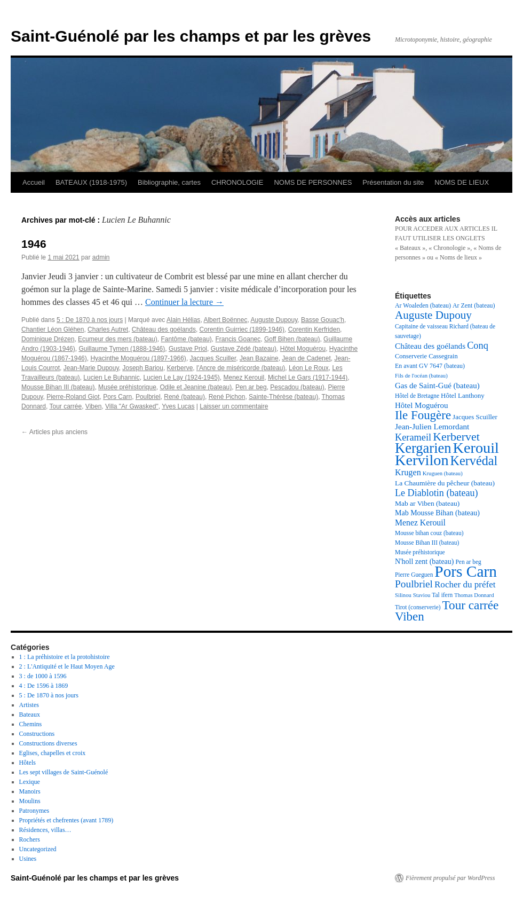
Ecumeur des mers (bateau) (117, 339)
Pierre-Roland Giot (72, 397)
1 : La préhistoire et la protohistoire (64, 657)
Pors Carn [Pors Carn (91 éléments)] (465, 571)
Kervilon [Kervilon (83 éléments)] (422, 460)
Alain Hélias (183, 320)
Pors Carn (117, 397)
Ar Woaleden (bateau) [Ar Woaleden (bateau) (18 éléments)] (423, 305)
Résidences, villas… (45, 830)
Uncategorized (38, 849)
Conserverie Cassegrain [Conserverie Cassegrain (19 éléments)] (426, 356)
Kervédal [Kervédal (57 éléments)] (474, 460)
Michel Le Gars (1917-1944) (307, 377)
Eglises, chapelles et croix (52, 753)
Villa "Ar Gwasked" (132, 406)
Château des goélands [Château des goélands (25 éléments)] (430, 345)
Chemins (30, 724)
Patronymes (34, 810)
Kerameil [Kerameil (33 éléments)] (413, 437)
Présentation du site (393, 182)
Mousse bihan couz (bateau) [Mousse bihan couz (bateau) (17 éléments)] (429, 533)
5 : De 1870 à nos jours (90, 320)
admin (101, 257)
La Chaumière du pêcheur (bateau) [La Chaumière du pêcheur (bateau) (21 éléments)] (445, 483)
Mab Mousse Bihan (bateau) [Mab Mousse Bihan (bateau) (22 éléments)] (437, 513)
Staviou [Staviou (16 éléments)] (422, 595)
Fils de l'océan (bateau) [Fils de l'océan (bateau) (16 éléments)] (421, 376)
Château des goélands (164, 329)
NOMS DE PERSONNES (313, 182)
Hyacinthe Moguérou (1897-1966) (138, 358)
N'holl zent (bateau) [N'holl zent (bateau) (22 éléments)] (424, 561)
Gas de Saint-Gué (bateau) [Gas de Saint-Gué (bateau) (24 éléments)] (437, 385)
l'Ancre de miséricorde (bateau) (240, 368)
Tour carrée (65, 406)
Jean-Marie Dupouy (91, 368)
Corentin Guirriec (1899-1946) (242, 329)
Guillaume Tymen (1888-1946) (121, 348)
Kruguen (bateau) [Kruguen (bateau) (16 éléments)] (443, 473)
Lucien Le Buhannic (111, 377)
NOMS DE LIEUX (461, 182)
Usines (28, 858)
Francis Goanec (238, 339)
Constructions (37, 733)
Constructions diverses (48, 743)
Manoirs (30, 791)
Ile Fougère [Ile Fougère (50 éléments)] (423, 415)
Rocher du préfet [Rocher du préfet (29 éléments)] (465, 584)
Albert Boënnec (225, 320)
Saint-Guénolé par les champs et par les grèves (191, 36)
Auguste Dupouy (273, 320)
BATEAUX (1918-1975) (91, 182)
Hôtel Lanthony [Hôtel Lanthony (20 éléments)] (463, 395)
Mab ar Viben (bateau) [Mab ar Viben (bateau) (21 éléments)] (427, 503)
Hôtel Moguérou (303, 348)
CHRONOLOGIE (237, 182)
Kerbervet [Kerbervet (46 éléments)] (456, 436)
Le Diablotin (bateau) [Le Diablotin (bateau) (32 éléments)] (436, 493)
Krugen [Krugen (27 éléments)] (408, 472)
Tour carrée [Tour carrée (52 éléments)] (470, 605)
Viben (93, 406)
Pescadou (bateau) (297, 387)
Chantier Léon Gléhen (52, 329)
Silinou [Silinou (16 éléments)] (403, 595)
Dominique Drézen (47, 339)
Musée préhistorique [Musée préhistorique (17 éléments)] (420, 552)
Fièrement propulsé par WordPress (450, 878)
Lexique (29, 782)
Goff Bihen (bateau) (292, 339)
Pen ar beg (251, 387)
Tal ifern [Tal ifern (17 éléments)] (442, 595)
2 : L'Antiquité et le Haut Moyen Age (67, 666)
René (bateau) (184, 397)
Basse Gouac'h (322, 320)
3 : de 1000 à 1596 (43, 676)
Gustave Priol (188, 348)
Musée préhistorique (127, 387)
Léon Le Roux (309, 368)
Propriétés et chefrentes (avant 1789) (66, 820)
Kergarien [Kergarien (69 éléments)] (423, 448)
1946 (33, 244)
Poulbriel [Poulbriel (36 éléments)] (414, 584)
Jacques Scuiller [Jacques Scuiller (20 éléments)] (475, 417)
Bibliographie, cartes (169, 182)
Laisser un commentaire (234, 406)
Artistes (29, 705)
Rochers (29, 839)
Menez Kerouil (243, 377)
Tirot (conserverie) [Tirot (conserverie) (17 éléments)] (418, 607)
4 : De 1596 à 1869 (43, 685)
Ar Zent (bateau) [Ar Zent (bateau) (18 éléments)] (474, 305)
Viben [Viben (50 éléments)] (409, 616)
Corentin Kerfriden (314, 329)
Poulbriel (148, 397)
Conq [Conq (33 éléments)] (477, 345)
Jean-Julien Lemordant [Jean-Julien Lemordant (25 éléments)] (432, 426)
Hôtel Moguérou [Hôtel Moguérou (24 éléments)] (421, 405)
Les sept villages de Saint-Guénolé (63, 772)
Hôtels (27, 762)
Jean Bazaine (259, 358)
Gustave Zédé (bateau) (243, 348)
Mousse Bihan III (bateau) (57, 387)
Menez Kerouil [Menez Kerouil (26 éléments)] (420, 522)
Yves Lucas (178, 406)
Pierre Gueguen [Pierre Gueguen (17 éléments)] (414, 574)
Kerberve (180, 368)
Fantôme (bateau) (186, 339)
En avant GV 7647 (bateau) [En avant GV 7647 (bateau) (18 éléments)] (430, 366)
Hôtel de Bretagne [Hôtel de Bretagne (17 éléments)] (417, 395)
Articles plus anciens (54, 432)
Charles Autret (108, 329)
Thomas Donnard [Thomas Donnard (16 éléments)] (474, 595)
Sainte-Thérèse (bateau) (283, 397)
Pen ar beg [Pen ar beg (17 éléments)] (468, 562)
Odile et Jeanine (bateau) (196, 387)
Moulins (30, 801)
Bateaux (29, 714)
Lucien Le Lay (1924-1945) (181, 377)
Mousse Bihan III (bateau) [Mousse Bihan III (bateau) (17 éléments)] (427, 542)
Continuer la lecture (184, 302)
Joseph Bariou (142, 368)
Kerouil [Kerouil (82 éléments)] (476, 447)
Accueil (33, 182)
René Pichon (227, 397)
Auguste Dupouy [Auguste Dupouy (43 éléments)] (433, 315)
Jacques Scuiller (213, 358)
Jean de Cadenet (306, 358)
